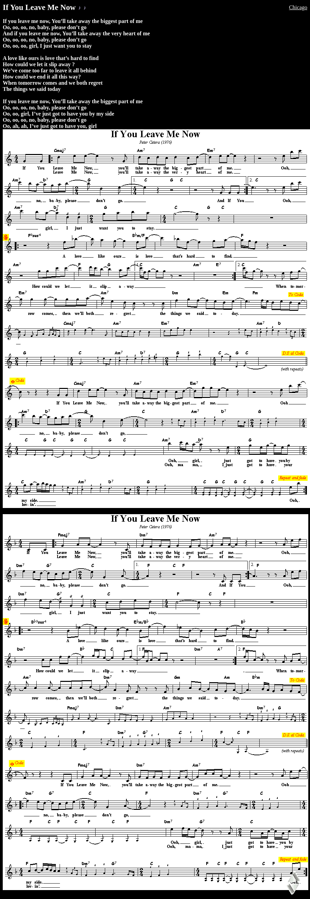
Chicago (298, 7)
